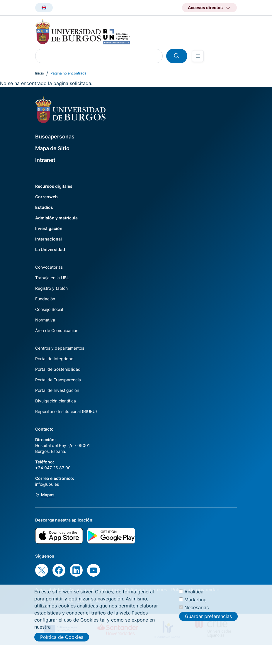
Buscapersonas (54, 136)
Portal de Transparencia (58, 379)
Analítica (193, 595)
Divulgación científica (55, 400)
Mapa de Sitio (52, 148)
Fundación (45, 298)
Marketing (195, 603)
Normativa (45, 319)
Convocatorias (49, 267)
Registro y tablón (51, 288)
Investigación (48, 228)
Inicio (39, 73)
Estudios (44, 207)
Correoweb (46, 196)
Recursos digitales (53, 186)
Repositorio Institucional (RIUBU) (66, 411)
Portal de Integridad (54, 358)
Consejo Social (49, 309)
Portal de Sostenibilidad (58, 369)
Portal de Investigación (57, 390)
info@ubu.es (47, 484)
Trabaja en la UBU (52, 277)
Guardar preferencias (208, 620)
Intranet (45, 160)
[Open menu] (198, 56)
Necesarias (196, 611)
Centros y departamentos (59, 348)
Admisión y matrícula (56, 217)
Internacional (48, 238)
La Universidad (50, 249)
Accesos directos (205, 7)
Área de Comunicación (56, 330)
